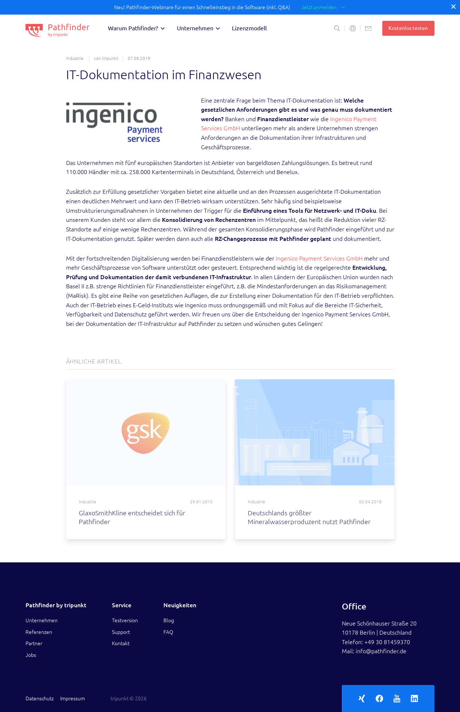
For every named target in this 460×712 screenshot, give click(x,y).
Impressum (72, 698)
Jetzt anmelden (319, 7)
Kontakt (121, 643)
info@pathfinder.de (381, 651)
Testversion (125, 620)
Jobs (31, 655)
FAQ (168, 632)
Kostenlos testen (408, 28)
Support (121, 632)
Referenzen (39, 632)
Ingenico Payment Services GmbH (319, 258)
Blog (168, 620)
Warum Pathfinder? (133, 28)
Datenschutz (40, 698)
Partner (34, 643)
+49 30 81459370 (387, 642)
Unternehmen (195, 28)
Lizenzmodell (249, 28)
